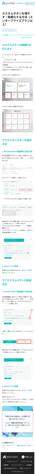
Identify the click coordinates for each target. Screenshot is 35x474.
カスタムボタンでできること (11, 230)
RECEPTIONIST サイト (10, 468)
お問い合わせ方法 (30, 3)
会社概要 (29, 465)
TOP (3, 445)
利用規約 (5, 465)
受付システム (11, 445)
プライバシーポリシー (17, 465)
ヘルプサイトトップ (12, 461)
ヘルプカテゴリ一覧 (26, 461)
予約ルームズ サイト (25, 468)
